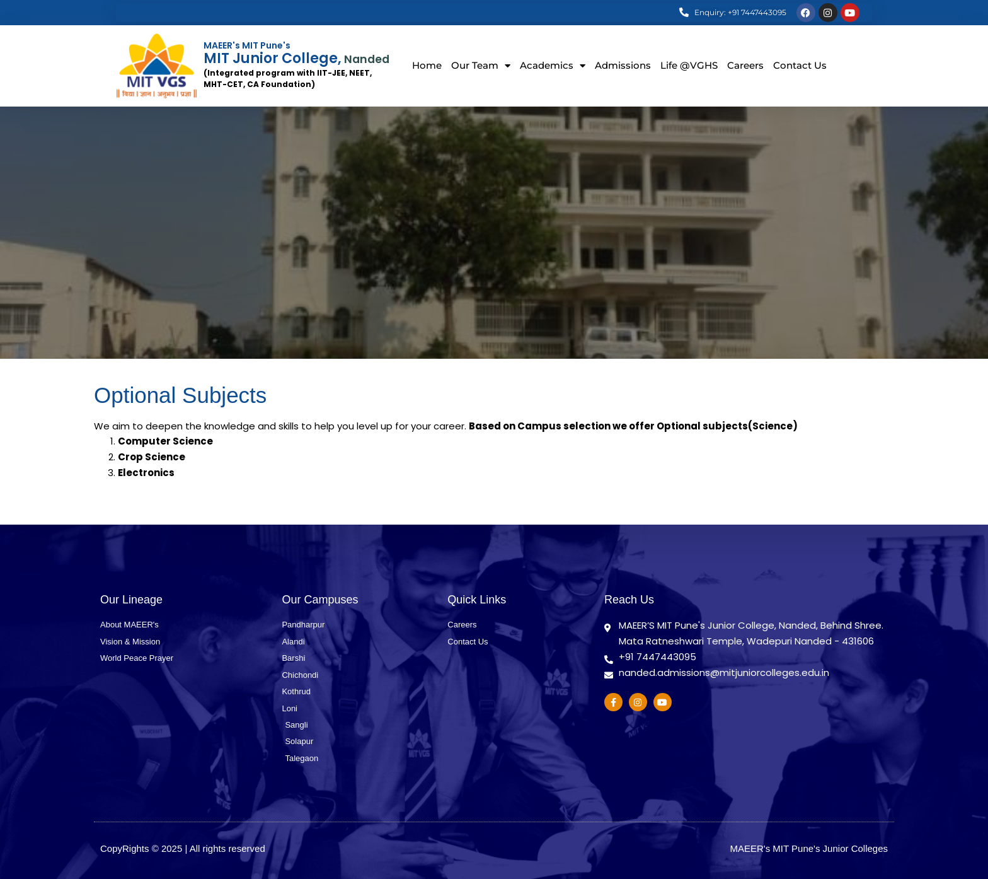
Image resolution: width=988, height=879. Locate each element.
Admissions (623, 65)
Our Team (480, 66)
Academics (552, 66)
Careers (745, 65)
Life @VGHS (689, 65)
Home (427, 65)
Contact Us (800, 65)
